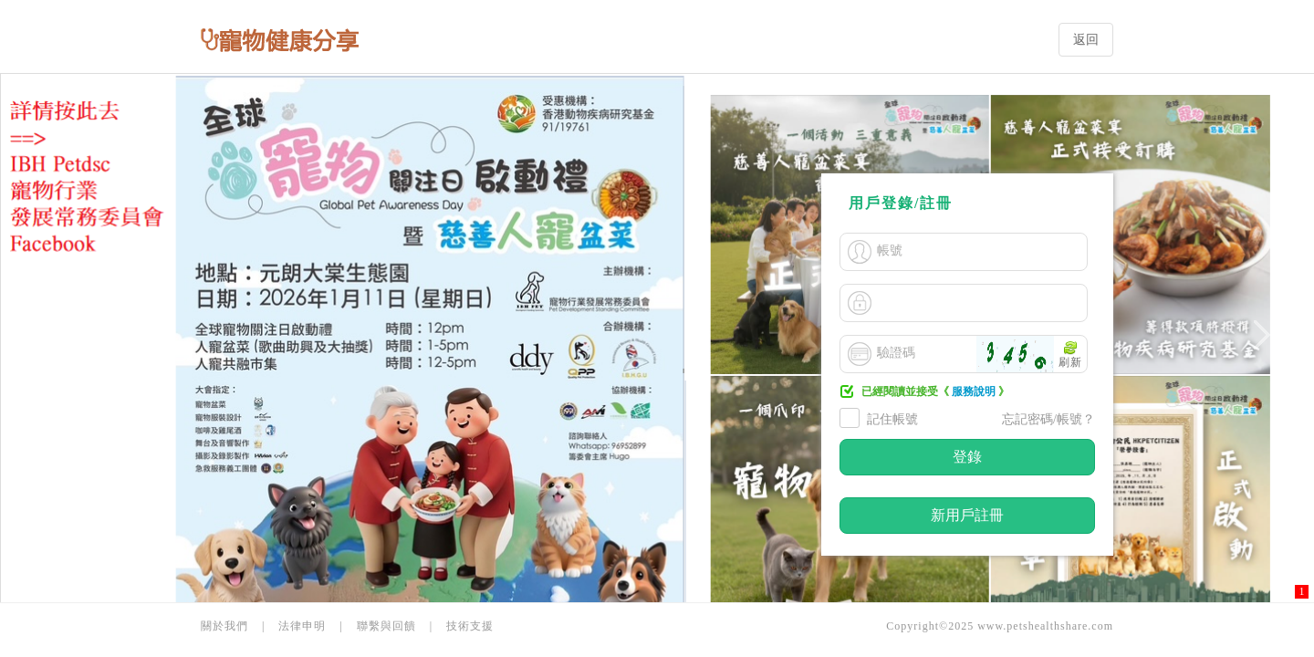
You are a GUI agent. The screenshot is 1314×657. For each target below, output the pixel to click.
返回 (1086, 40)
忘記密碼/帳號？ (1048, 419)
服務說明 (974, 391)
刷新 (1070, 362)
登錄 (967, 456)
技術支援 (470, 626)
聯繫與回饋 (386, 626)
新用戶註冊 (967, 515)
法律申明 (302, 626)
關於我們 (224, 626)
